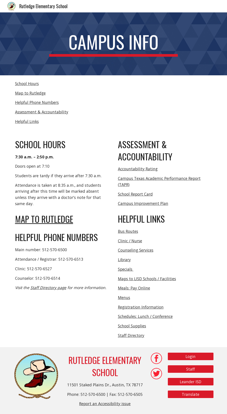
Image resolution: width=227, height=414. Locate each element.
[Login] (191, 356)
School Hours (27, 83)
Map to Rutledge (30, 93)
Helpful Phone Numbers (37, 102)
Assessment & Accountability (41, 112)
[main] (113, 43)
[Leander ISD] (191, 381)
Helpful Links (27, 121)
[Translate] (191, 394)
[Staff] (191, 369)
